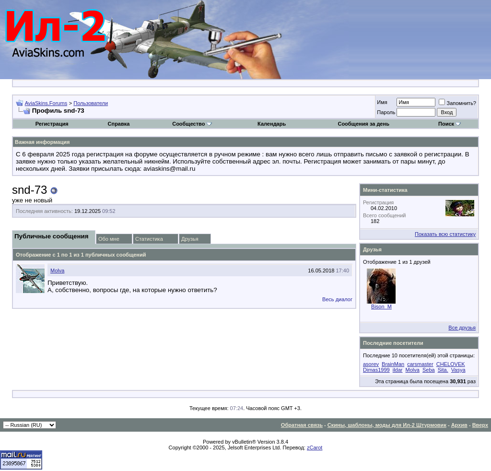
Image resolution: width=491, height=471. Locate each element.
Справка (119, 124)
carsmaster (420, 364)
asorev (371, 364)
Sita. (443, 370)
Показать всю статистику (445, 234)
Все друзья (462, 327)
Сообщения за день (363, 124)
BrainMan (393, 364)
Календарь (271, 124)
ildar (398, 370)
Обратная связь (302, 425)
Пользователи (90, 103)
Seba (428, 370)
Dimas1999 (376, 370)
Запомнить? (457, 103)
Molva (57, 270)
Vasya (458, 370)
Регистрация (52, 124)
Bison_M (381, 306)
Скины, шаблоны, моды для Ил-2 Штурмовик (386, 425)
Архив (459, 425)
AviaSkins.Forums (46, 103)
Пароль (386, 112)
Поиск (449, 124)
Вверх (480, 425)
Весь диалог (337, 299)
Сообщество (191, 124)
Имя (382, 102)
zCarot (314, 447)
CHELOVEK (450, 364)
